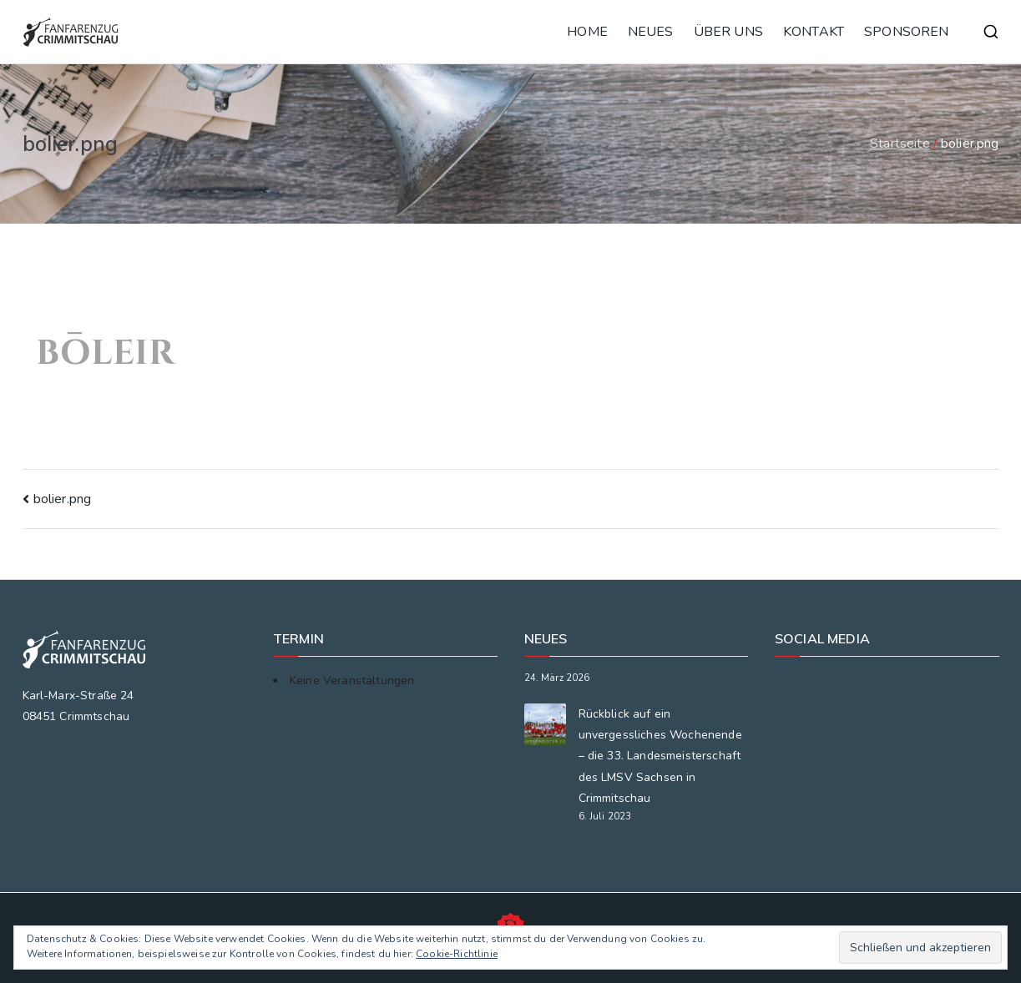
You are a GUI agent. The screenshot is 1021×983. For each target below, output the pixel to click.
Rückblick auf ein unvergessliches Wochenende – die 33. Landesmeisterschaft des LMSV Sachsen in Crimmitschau (660, 756)
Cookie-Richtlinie (457, 953)
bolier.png (62, 499)
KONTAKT (813, 32)
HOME (587, 32)
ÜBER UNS (728, 32)
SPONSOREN (906, 32)
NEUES (651, 32)
